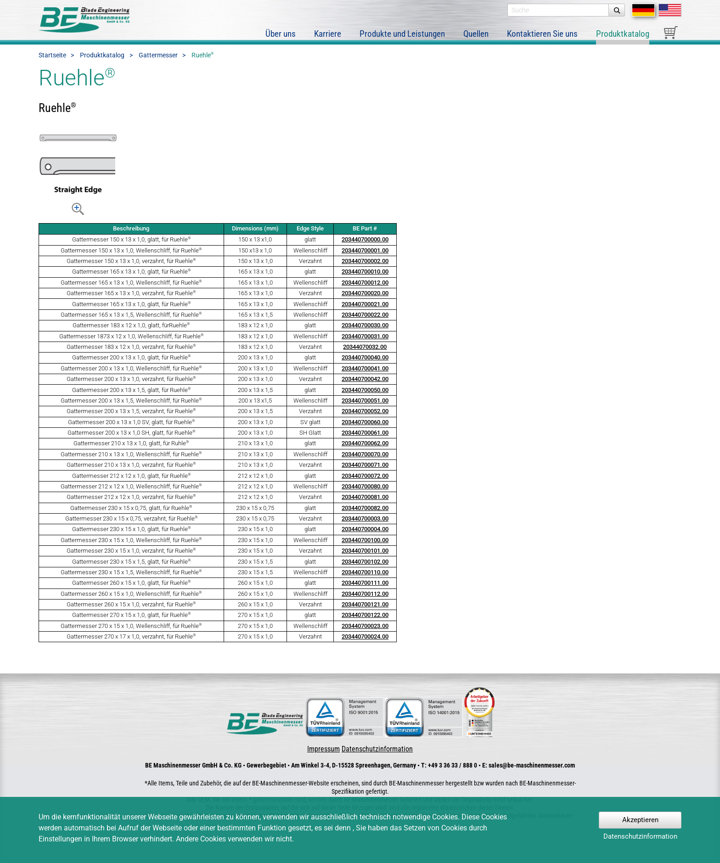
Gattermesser (158, 61)
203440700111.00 (365, 589)
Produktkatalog (102, 61)
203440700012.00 (365, 288)
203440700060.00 (365, 428)
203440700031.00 (365, 342)
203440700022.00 (365, 320)
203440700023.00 (365, 631)
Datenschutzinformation (377, 755)
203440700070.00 (365, 460)
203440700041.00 (365, 374)
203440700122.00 (365, 621)
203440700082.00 (365, 513)
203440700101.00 (365, 557)
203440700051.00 (365, 406)
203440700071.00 (365, 471)
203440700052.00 (365, 417)
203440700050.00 (365, 395)
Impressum (323, 755)
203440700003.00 (365, 524)
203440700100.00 (365, 546)
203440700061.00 (365, 438)
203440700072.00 (365, 481)
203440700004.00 (365, 535)
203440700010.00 (365, 278)
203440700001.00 (365, 256)
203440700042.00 (365, 385)
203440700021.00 (365, 310)
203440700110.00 (365, 578)
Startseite (52, 61)
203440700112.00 (365, 599)
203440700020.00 (365, 299)
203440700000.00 (365, 245)
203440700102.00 (365, 567)
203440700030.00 (365, 331)
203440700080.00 (365, 492)
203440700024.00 (365, 642)
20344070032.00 (365, 352)
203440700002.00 (365, 266)
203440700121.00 (365, 610)
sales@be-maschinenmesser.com (532, 771)
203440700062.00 (365, 449)
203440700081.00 (365, 503)
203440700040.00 (365, 363)
